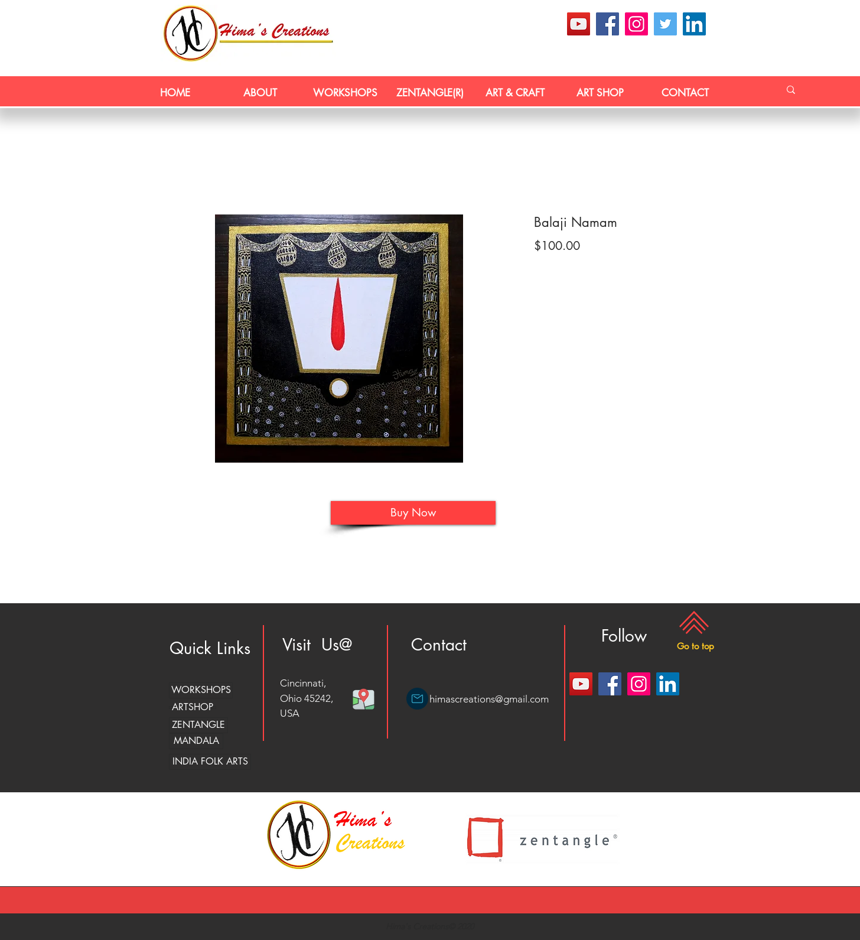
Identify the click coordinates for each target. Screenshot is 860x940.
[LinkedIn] (694, 23)
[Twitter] (665, 23)
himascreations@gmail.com (489, 699)
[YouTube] (578, 23)
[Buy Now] (413, 513)
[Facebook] (607, 23)
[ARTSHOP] (192, 707)
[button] (695, 646)
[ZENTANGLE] (198, 725)
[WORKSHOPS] (201, 690)
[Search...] (791, 89)
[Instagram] (636, 23)
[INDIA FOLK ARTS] (210, 762)
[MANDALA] (196, 741)
